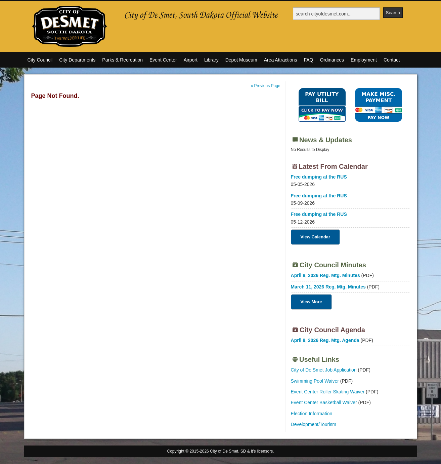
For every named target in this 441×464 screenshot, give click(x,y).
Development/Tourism (313, 424)
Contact (392, 60)
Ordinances (332, 60)
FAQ (308, 60)
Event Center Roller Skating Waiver (328, 391)
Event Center (163, 60)
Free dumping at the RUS (319, 177)
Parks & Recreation (122, 60)
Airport (190, 60)
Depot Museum (241, 60)
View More (311, 301)
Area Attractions (280, 60)
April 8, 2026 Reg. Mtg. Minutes (325, 275)
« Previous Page (265, 85)
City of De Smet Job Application (324, 370)
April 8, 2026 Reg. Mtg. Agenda (325, 340)
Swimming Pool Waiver (315, 381)
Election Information (312, 413)
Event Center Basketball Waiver (324, 402)
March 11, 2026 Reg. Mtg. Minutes (328, 286)
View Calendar (315, 236)
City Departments (77, 60)
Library (211, 60)
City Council (40, 60)
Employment (364, 60)
